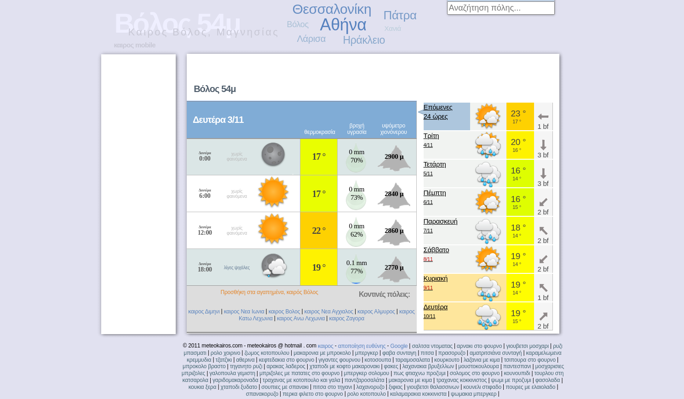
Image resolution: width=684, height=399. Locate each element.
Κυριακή (436, 283)
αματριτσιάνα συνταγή (496, 353)
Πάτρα (400, 15)
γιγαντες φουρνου (339, 360)
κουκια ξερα (203, 387)
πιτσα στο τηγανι (332, 387)
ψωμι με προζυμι (511, 380)
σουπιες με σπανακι (284, 387)
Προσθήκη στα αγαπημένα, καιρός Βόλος (269, 292)
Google (399, 346)
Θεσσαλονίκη (332, 9)
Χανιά (393, 28)
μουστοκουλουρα (478, 366)
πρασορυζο (452, 353)
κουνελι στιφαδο (482, 387)
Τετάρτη (435, 169)
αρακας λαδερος (285, 366)
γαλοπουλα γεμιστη (232, 373)
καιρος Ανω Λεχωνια (301, 318)
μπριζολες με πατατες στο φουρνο (299, 373)
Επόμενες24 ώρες (438, 111)
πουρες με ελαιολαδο (530, 387)
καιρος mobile (134, 45)
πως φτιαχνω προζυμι (419, 373)
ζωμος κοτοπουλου (266, 353)
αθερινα (245, 360)
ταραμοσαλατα (412, 360)
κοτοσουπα (378, 360)
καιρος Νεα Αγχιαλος (329, 311)
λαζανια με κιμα (482, 360)
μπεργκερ (366, 353)
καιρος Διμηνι (203, 311)
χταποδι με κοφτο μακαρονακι (344, 366)
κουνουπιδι (517, 373)
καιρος (325, 346)
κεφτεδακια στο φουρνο (286, 360)
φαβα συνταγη (399, 353)
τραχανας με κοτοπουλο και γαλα (301, 380)
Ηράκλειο (364, 40)
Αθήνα (343, 24)
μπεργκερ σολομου (367, 373)
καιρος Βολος (284, 311)
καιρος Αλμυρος (376, 311)
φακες (391, 366)
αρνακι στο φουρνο (479, 346)
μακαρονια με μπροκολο (322, 353)
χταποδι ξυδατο (238, 387)
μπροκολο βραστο (204, 366)
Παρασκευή (441, 226)
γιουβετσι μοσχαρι (527, 346)
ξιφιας (395, 387)
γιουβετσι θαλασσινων (433, 387)
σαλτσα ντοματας (432, 346)
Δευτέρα (436, 312)
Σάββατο (436, 255)
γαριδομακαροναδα (236, 380)
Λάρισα (311, 39)
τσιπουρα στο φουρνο (530, 360)
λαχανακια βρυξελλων (428, 366)
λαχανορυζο (370, 387)
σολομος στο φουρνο (475, 373)
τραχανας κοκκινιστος (461, 380)
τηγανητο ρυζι (246, 366)
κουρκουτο (447, 360)
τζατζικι (224, 360)
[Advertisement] (441, 76)
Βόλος (298, 24)
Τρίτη (431, 141)
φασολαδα (547, 380)
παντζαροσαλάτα (365, 380)
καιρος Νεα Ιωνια (244, 311)
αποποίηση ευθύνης (362, 346)
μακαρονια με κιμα (410, 380)
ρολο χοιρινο (225, 353)
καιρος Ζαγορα (346, 318)
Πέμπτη (435, 198)
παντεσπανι (517, 366)
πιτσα (427, 353)
